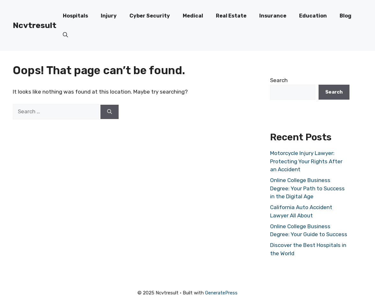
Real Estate (231, 16)
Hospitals (75, 16)
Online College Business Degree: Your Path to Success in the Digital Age (307, 188)
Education (313, 16)
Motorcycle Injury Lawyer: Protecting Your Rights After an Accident (306, 161)
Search (279, 80)
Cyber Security (149, 16)
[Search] (109, 112)
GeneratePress (221, 293)
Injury (109, 16)
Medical (193, 16)
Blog (345, 16)
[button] (65, 35)
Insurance (272, 16)
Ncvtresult (34, 25)
